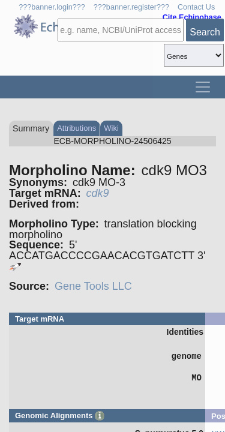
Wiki (111, 128)
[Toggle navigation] (203, 87)
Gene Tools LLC (93, 286)
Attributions (76, 128)
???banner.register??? (131, 7)
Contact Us (196, 7)
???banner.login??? (52, 7)
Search (205, 32)
